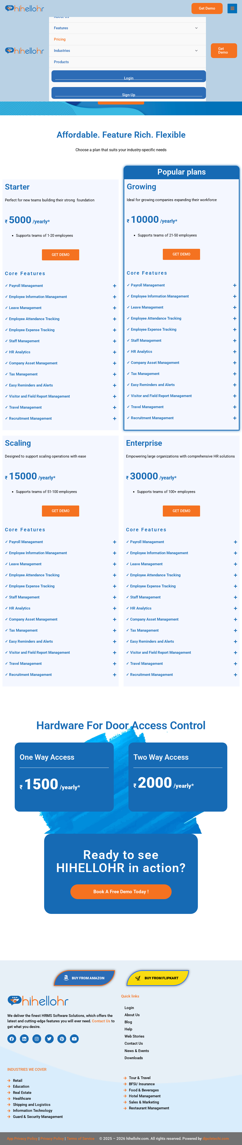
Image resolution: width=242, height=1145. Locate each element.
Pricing (60, 39)
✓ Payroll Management (24, 285)
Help (128, 1029)
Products (61, 62)
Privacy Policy (52, 1138)
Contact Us (101, 1021)
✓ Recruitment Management (28, 418)
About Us (61, 17)
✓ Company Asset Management (31, 363)
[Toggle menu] (195, 27)
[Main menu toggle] (232, 8)
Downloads (134, 1058)
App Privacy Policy (22, 1138)
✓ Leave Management (23, 308)
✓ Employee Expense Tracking (30, 330)
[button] (224, 50)
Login (129, 1008)
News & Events (137, 1050)
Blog (128, 1022)
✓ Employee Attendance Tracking (32, 319)
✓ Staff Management (22, 341)
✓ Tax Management (21, 374)
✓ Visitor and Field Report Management (37, 396)
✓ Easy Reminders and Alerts (29, 385)
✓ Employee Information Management (36, 297)
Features (61, 28)
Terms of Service (80, 1138)
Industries (62, 50)
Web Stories (135, 1036)
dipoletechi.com (216, 1138)
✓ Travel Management (23, 407)
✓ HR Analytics (17, 352)
